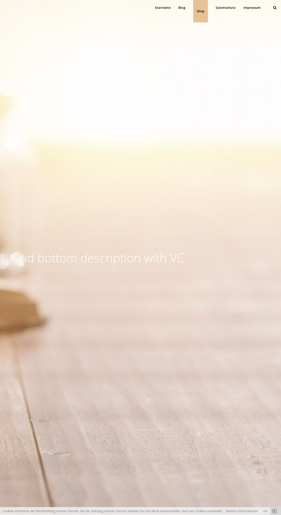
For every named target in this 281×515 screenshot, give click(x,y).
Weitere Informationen (242, 511)
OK (265, 511)
